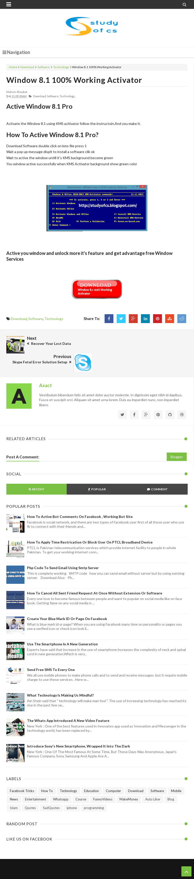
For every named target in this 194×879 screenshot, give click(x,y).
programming (94, 789)
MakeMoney (128, 781)
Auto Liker (152, 781)
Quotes (30, 789)
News (14, 781)
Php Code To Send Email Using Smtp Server (63, 549)
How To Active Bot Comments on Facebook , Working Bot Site (80, 498)
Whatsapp (60, 781)
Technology (61, 67)
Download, (39, 96)
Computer (113, 772)
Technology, (67, 96)
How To (47, 772)
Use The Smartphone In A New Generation (62, 625)
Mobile (176, 772)
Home (13, 67)
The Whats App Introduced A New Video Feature (68, 702)
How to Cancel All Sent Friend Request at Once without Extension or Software (94, 574)
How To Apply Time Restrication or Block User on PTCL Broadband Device (90, 523)
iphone (72, 789)
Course (81, 781)
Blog (170, 781)
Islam (14, 789)
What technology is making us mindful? (60, 676)
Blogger (177, 438)
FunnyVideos (102, 781)
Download (27, 67)
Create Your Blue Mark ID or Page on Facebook (67, 600)
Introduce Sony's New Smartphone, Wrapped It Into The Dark (78, 727)
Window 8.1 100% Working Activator (74, 79)
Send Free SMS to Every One (51, 651)
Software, (53, 96)
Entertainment (35, 781)
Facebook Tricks (22, 772)
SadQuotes (51, 789)
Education (91, 772)
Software (44, 67)
